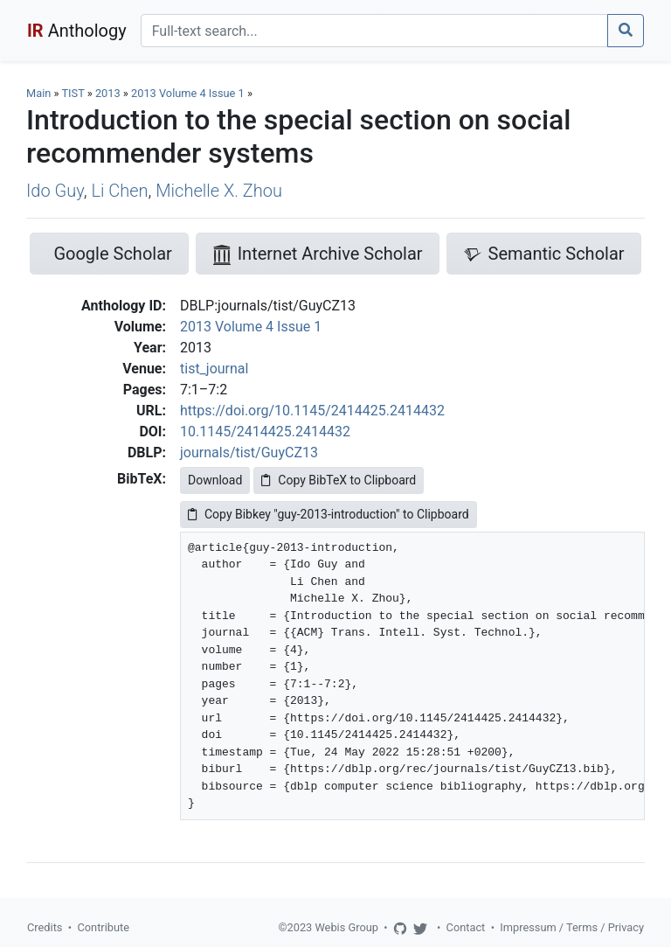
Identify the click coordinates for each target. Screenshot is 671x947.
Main (38, 93)
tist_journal (214, 368)
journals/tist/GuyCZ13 (249, 452)
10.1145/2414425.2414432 (265, 431)
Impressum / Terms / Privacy (572, 927)
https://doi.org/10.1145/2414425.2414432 (312, 410)
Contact (466, 927)
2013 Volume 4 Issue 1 (189, 93)
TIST (72, 93)
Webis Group (346, 927)
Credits (44, 927)
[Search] (374, 30)
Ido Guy (55, 190)
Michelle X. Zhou (219, 190)
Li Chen (119, 190)
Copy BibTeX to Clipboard (338, 480)
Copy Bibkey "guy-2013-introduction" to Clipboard (328, 514)
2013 (108, 93)
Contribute (103, 927)
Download (215, 480)
